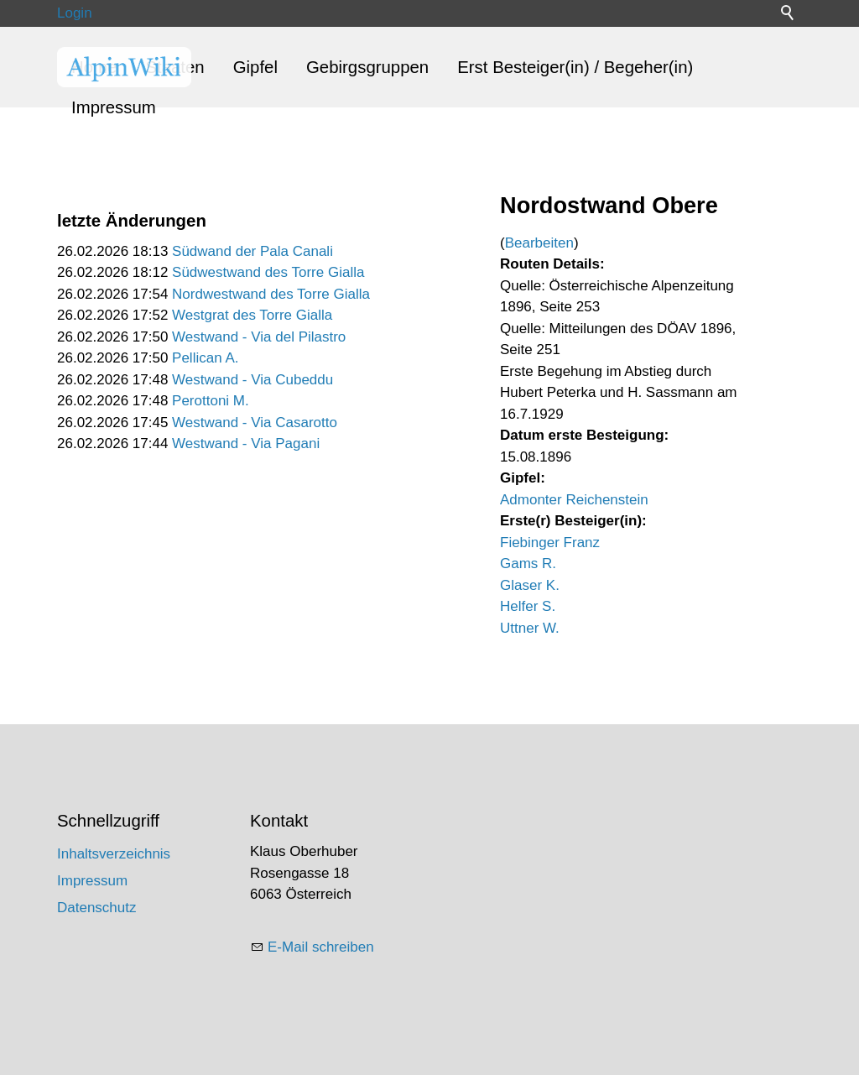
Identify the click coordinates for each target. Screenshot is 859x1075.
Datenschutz (97, 908)
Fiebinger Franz (550, 543)
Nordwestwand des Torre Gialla (271, 294)
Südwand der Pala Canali (252, 251)
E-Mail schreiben (321, 947)
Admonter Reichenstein (574, 500)
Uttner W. (530, 628)
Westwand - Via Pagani (246, 443)
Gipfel (255, 67)
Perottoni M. (210, 401)
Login (74, 13)
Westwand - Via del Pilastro (259, 337)
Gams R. (528, 563)
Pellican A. (205, 358)
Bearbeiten (539, 243)
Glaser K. (530, 585)
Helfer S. (527, 606)
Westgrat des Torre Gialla (252, 315)
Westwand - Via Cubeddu (252, 380)
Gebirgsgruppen (367, 67)
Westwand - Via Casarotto (254, 423)
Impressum (113, 107)
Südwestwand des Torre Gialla (268, 272)
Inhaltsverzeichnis (113, 854)
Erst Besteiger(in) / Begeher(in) (575, 67)
